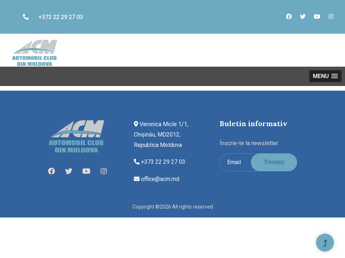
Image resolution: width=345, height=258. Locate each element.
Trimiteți (274, 162)
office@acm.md (156, 179)
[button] (325, 76)
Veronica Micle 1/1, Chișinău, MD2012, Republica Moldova (161, 134)
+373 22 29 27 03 (53, 17)
